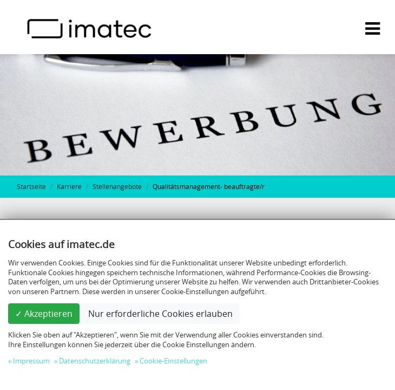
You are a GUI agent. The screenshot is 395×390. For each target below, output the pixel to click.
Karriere (69, 186)
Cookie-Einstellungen (173, 361)
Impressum (31, 361)
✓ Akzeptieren (44, 314)
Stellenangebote (117, 186)
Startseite (31, 186)
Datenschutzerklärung (94, 361)
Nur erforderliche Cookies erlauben (160, 314)
